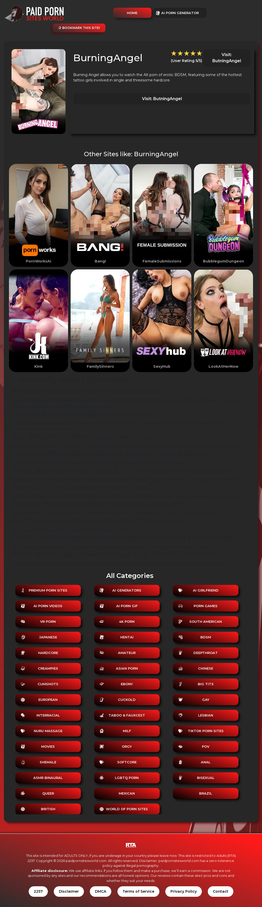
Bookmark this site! (79, 28)
